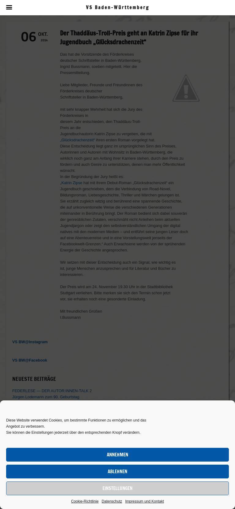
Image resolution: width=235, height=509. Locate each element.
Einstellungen (117, 488)
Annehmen (117, 454)
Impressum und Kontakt (144, 501)
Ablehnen (117, 471)
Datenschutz (112, 501)
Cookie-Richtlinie (85, 501)
